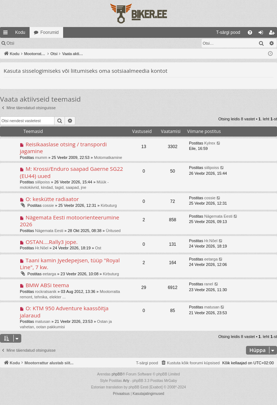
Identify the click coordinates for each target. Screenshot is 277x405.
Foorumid (49, 32)
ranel (208, 284)
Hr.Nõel (41, 248)
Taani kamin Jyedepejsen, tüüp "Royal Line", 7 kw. (70, 264)
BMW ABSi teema (47, 285)
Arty (126, 381)
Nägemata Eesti (49, 230)
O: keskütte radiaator (52, 198)
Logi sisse (34, 43)
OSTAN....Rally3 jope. (52, 241)
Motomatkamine (108, 157)
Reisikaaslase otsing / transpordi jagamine (63, 148)
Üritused (113, 230)
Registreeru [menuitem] (273, 34)
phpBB (116, 374)
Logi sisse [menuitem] (262, 34)
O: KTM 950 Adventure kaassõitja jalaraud (64, 311)
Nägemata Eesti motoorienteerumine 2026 (69, 221)
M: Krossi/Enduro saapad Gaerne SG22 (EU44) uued (71, 172)
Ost (98, 248)
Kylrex (209, 143)
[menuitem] (169, 32)
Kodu (20, 32)
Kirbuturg (109, 205)
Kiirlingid (7, 34)
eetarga (49, 274)
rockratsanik (45, 291)
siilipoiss (42, 182)
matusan (42, 321)
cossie (48, 205)
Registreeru (65, 43)
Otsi (10, 43)
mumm (41, 157)
